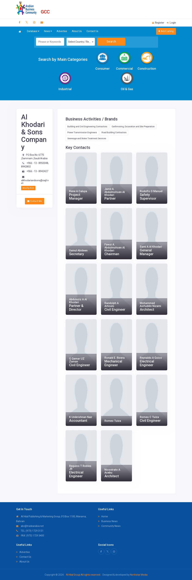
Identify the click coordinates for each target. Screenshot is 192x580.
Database (33, 31)
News (48, 31)
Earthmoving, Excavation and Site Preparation (133, 126)
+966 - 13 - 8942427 (37, 171)
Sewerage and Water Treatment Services (86, 138)
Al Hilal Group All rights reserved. (83, 574)
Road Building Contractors (114, 132)
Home (103, 516)
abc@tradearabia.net (30, 526)
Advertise (62, 31)
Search (111, 41)
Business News (108, 521)
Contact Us (92, 31)
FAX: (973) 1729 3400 (30, 535)
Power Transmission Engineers (82, 132)
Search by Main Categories (63, 59)
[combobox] (81, 42)
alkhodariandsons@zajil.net (35, 181)
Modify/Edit (28, 188)
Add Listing (166, 31)
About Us (77, 31)
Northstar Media (138, 574)
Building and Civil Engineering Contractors (87, 126)
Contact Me (34, 201)
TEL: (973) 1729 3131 (30, 530)
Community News (109, 526)
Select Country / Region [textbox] (81, 41)
